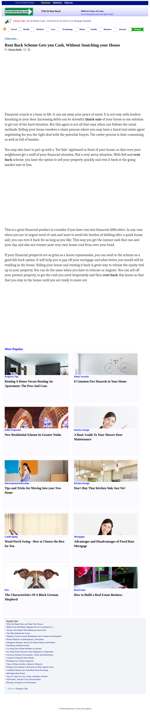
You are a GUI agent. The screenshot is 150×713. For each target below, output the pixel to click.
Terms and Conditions (83, 709)
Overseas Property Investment (20, 655)
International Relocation (17, 483)
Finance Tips (19, 21)
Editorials (10, 38)
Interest (122, 29)
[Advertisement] (36, 82)
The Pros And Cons (34, 386)
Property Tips (12, 376)
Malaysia (68, 2)
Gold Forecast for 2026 (57, 21)
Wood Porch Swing (17, 541)
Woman (137, 29)
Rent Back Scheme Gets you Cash (34, 45)
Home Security (81, 376)
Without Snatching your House (93, 45)
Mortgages (79, 536)
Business (108, 29)
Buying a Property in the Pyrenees (21, 682)
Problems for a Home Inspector (20, 661)
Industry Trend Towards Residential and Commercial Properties (34, 636)
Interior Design (81, 430)
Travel (14, 29)
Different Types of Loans (92, 11)
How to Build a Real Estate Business (98, 594)
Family (94, 29)
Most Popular (14, 349)
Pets (7, 590)
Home (82, 29)
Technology (67, 29)
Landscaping (11, 536)
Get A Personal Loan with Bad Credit (97, 14)
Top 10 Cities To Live (16, 676)
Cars (53, 29)
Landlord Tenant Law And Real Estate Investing (27, 670)
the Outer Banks (27, 658)
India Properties (13, 430)
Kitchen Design (81, 483)
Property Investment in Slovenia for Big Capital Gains (30, 667)
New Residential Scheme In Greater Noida (33, 434)
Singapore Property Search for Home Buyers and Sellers (31, 642)
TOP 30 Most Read (50, 11)
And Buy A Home (40, 676)
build (13, 679)
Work (29, 676)
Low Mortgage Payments (80, 21)
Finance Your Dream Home (29, 679)
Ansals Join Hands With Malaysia (21, 630)
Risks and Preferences (43, 655)
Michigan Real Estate (16, 673)
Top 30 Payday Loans (36, 21)
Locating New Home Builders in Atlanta (24, 648)
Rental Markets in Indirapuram (20, 639)
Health (26, 29)
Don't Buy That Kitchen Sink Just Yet (99, 488)
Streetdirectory (69, 709)
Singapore (45, 2)
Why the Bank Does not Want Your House (25, 624)
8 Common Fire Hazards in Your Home (100, 381)
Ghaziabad (39, 639)
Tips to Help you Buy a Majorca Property (24, 664)
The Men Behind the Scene (18, 633)
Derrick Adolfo (15, 49)
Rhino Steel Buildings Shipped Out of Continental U (29, 627)
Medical (40, 29)
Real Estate (79, 590)
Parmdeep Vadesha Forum (18, 645)
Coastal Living (13, 658)
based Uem (41, 630)
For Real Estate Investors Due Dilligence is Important (30, 651)
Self (8, 679)
